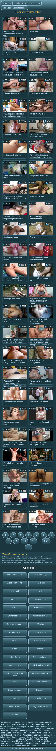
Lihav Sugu (15, 657)
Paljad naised (6, 733)
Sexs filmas (47, 733)
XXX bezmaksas (41, 743)
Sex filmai (4, 729)
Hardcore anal (40, 607)
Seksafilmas (18, 743)
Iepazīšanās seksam (30, 729)
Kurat (14, 607)
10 (24, 541)
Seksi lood (37, 731)
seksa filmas (26, 741)
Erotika (35, 737)
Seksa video (45, 729)
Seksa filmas (10, 724)
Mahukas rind (40, 599)
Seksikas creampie (40, 682)
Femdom (15, 698)
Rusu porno (10, 745)
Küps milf (15, 591)
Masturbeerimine (40, 616)
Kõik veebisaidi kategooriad (14, 8)
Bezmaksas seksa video (44, 735)
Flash (14, 649)
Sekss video (5, 737)
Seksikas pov (40, 698)
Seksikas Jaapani (14, 624)
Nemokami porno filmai (32, 733)
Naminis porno (6, 722)
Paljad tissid (27, 735)
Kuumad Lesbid (15, 665)
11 (33, 541)
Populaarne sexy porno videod (27, 3)
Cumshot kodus (15, 616)
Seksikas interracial (40, 665)
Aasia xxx (40, 583)
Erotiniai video (34, 726)
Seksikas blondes (40, 657)
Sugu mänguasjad (40, 706)
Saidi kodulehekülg (24, 748)
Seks (29, 737)
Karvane (14, 715)
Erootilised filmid (7, 726)
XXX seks (36, 724)
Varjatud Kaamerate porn (14, 674)
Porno (9, 743)
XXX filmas (17, 733)
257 (46, 541)
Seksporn (6, 3)
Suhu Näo (14, 599)
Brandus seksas (24, 724)
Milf (40, 591)
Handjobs (40, 690)
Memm (40, 649)
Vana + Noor (40, 632)
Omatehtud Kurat (14, 574)
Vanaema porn (21, 726)
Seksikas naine (40, 640)
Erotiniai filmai (19, 722)
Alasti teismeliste (14, 583)
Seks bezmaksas (43, 739)
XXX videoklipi (12, 731)
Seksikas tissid (14, 690)
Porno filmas (5, 735)
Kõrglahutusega (40, 574)
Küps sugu (43, 737)
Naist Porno (32, 745)
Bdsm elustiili (15, 706)
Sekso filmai (29, 743)
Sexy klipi (47, 731)
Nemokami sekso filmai (14, 739)
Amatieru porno (15, 729)
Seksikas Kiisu (14, 632)
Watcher (40, 624)
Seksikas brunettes (40, 673)
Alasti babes (14, 640)
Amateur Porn (37, 741)
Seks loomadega (18, 737)
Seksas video (46, 726)
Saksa (14, 682)
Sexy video (45, 724)
